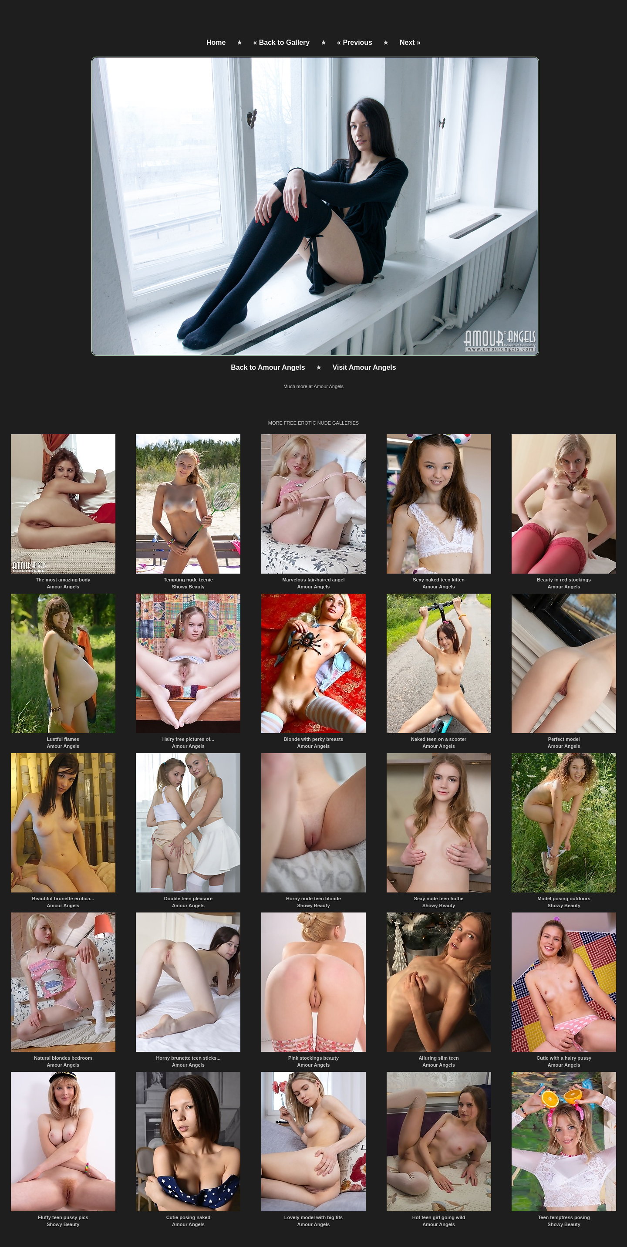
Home (216, 42)
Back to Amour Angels (268, 367)
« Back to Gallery (281, 42)
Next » (410, 42)
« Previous (354, 42)
